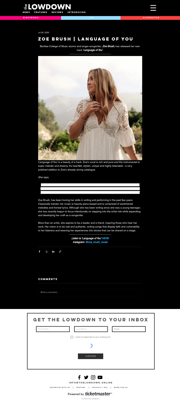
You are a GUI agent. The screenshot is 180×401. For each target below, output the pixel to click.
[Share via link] (60, 251)
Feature (82, 387)
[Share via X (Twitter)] (46, 251)
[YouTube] (100, 377)
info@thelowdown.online (91, 382)
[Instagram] (93, 377)
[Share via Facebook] (39, 251)
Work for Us (121, 387)
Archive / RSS (100, 387)
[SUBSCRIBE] (90, 356)
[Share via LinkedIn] (53, 251)
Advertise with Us (60, 387)
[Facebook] (79, 377)
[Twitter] (86, 377)
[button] (153, 8)
